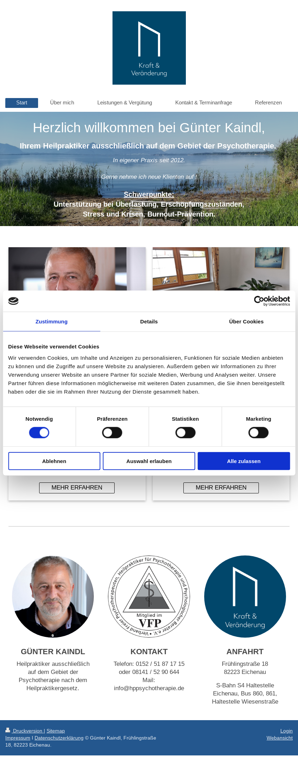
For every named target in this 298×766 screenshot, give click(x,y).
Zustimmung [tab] (52, 321)
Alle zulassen (244, 461)
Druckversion (24, 731)
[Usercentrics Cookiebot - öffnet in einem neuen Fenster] (259, 301)
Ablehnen (54, 461)
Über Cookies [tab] (246, 321)
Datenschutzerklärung (59, 738)
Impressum (17, 738)
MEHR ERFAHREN (76, 487)
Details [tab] (149, 321)
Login (286, 731)
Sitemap (56, 731)
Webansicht (280, 738)
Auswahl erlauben (148, 461)
